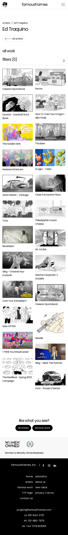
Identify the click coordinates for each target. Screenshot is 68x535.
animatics (41, 476)
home (29, 476)
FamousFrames (34, 4)
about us (40, 482)
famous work (25, 487)
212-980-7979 (36, 520)
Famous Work (42, 428)
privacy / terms (44, 493)
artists (29, 482)
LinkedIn (55, 465)
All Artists (17, 38)
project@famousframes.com (34, 510)
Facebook (43, 465)
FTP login (27, 493)
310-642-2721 (36, 515)
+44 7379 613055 (36, 526)
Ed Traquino (21, 23)
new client (41, 487)
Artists (6, 23)
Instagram (49, 465)
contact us (26, 498)
